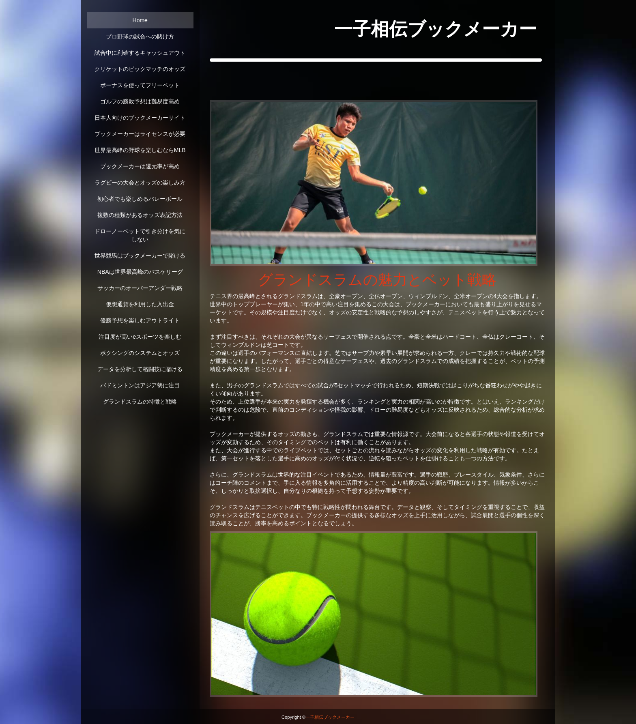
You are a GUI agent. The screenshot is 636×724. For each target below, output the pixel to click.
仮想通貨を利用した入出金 (140, 304)
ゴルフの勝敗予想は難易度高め (140, 101)
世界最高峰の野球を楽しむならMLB (140, 150)
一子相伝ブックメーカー (330, 717)
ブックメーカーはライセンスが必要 (140, 134)
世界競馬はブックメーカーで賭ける (140, 255)
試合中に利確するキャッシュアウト (140, 52)
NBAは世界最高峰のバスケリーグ (140, 272)
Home (140, 20)
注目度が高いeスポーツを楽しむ (140, 336)
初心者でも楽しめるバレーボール (140, 199)
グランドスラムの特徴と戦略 (140, 401)
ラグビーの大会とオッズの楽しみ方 (140, 182)
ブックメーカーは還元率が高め (140, 166)
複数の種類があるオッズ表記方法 (140, 215)
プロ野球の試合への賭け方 (140, 36)
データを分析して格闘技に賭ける (140, 369)
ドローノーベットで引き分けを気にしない (140, 235)
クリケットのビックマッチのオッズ (140, 69)
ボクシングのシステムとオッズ (140, 353)
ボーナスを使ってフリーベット (140, 85)
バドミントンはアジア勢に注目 (140, 385)
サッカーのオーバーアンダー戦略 (140, 288)
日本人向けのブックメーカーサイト (140, 117)
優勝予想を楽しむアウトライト (140, 320)
